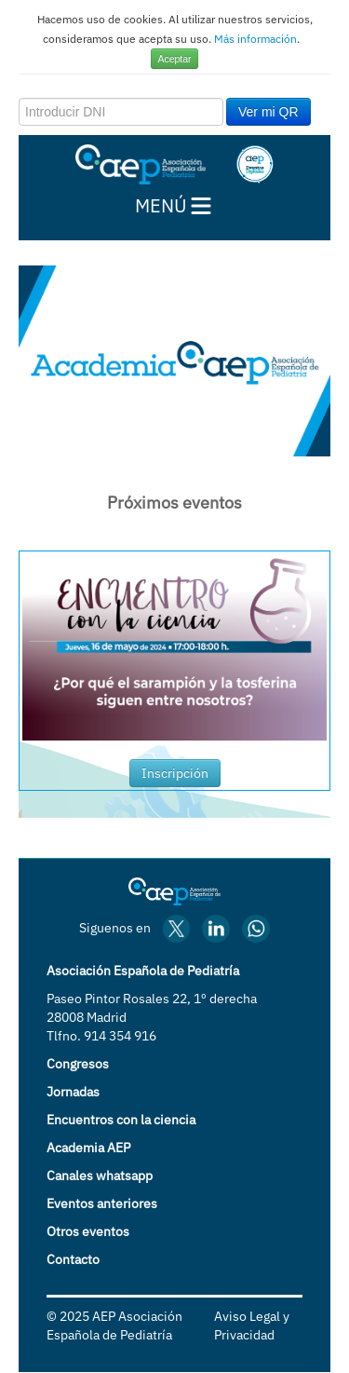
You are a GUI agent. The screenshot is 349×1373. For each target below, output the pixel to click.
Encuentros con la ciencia (121, 1119)
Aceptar (174, 58)
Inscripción (174, 773)
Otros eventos (88, 1231)
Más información (255, 39)
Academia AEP (88, 1147)
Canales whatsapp (100, 1175)
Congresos (78, 1063)
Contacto (73, 1259)
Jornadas (73, 1091)
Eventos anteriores (102, 1203)
